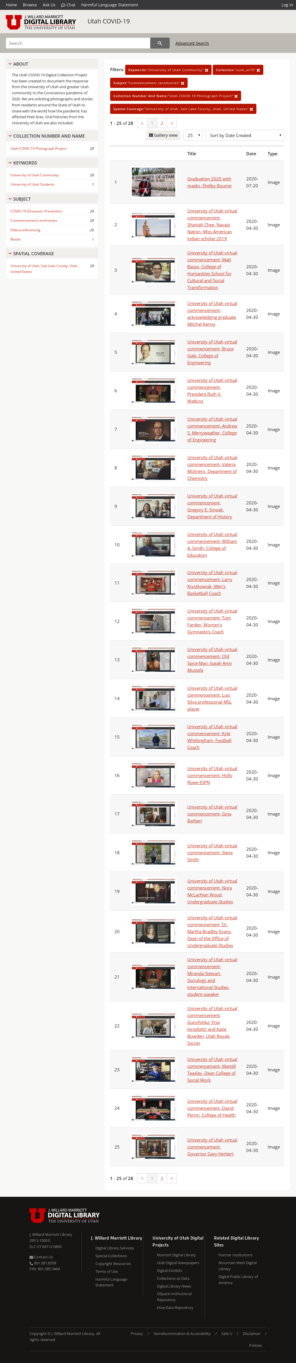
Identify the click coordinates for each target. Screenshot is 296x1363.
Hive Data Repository (175, 1307)
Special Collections (111, 1255)
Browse (30, 5)
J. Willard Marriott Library (50, 1234)
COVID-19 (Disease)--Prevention (36, 211)
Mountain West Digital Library (238, 1265)
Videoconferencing (25, 230)
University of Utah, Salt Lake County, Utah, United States (44, 268)
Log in (287, 5)
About (20, 64)
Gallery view (165, 135)
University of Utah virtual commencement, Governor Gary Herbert (212, 1147)
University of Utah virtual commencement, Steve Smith (212, 852)
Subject (22, 199)
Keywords (25, 163)
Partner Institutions (235, 1254)
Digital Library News (174, 1286)
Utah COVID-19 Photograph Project (38, 148)
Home (11, 5)
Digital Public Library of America (238, 1279)
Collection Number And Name (49, 136)
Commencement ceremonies (33, 220)
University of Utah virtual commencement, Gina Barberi (212, 814)
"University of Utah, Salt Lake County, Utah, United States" (183, 109)
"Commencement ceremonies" (148, 83)
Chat (68, 5)
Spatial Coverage (33, 253)
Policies (255, 1345)
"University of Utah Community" (168, 70)
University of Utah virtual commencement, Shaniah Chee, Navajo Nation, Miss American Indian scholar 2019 (212, 224)
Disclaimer (251, 1333)
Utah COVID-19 (109, 21)
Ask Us (49, 5)
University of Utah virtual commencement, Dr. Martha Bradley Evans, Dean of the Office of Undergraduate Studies (212, 931)
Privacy (137, 1333)
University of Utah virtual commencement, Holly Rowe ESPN (212, 775)
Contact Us (41, 1257)
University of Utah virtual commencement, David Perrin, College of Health (212, 1108)
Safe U (226, 1333)
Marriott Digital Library (176, 1254)
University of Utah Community (34, 175)
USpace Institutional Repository (174, 1296)
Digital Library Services (114, 1248)
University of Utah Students (32, 184)
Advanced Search (192, 43)
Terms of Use (106, 1271)
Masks (15, 239)
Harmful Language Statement (109, 5)
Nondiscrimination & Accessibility (182, 1333)
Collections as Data (173, 1278)
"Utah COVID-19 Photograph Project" (175, 96)
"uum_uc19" (238, 70)
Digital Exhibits (169, 1270)
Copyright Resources (113, 1263)
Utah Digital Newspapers (178, 1262)
